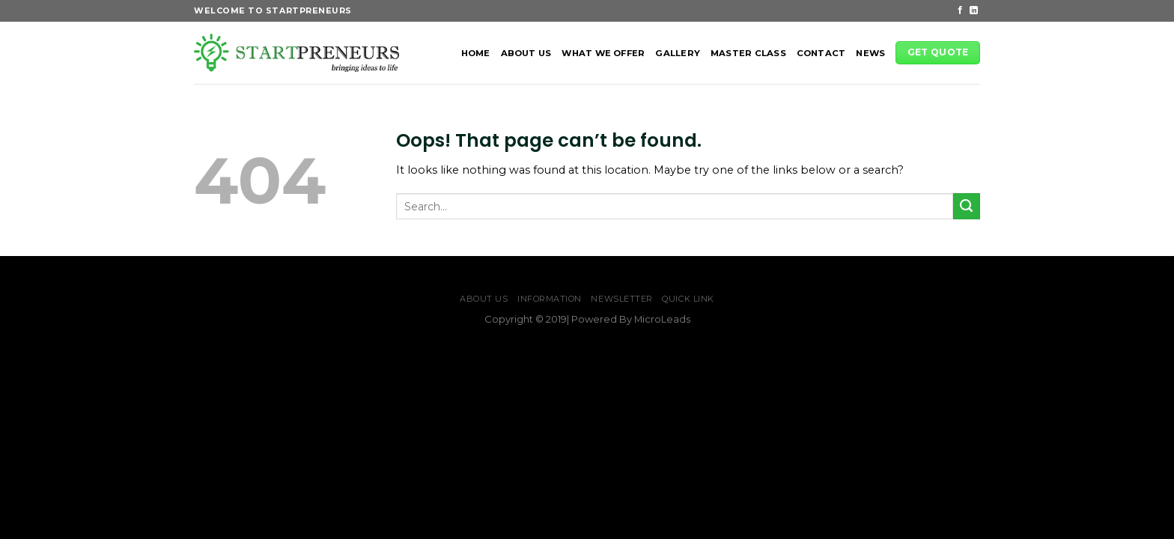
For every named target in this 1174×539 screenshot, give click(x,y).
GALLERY (677, 53)
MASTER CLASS (748, 53)
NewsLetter (622, 298)
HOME (475, 53)
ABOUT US (526, 53)
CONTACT (821, 53)
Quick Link (688, 298)
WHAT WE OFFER (603, 53)
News (870, 53)
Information (549, 298)
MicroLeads (662, 319)
